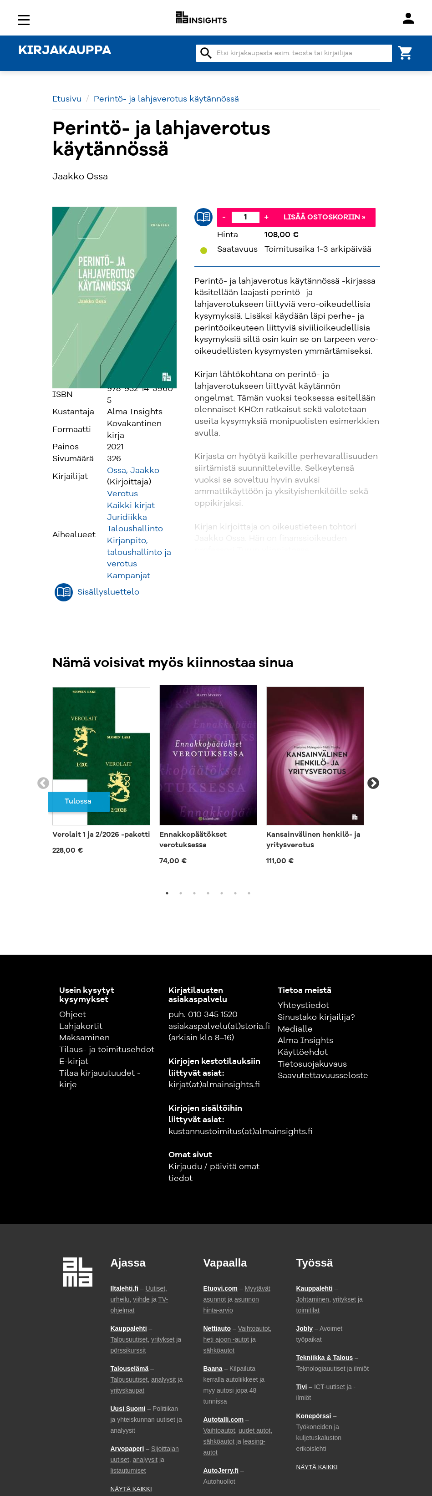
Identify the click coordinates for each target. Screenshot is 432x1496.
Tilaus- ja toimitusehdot (106, 1050)
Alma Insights (305, 1041)
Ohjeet (72, 1015)
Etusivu (66, 99)
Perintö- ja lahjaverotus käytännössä (166, 99)
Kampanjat (128, 576)
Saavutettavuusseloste (323, 1076)
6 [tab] (235, 893)
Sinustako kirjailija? (316, 1017)
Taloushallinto (135, 529)
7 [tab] (249, 893)
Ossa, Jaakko (133, 471)
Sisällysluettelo (108, 592)
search (206, 53)
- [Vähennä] (224, 217)
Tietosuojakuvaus (312, 1064)
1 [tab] (167, 893)
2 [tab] (180, 893)
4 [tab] (208, 893)
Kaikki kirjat (131, 506)
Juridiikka (127, 518)
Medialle (295, 1029)
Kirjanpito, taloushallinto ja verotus (139, 552)
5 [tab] (221, 893)
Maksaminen (84, 1038)
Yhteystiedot (303, 1006)
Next (373, 783)
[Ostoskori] (405, 52)
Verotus (122, 494)
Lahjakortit (80, 1027)
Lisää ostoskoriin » (325, 217)
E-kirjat (73, 1062)
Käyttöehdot (303, 1052)
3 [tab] (194, 893)
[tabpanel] (101, 773)
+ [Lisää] (266, 217)
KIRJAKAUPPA (64, 51)
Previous (43, 783)
